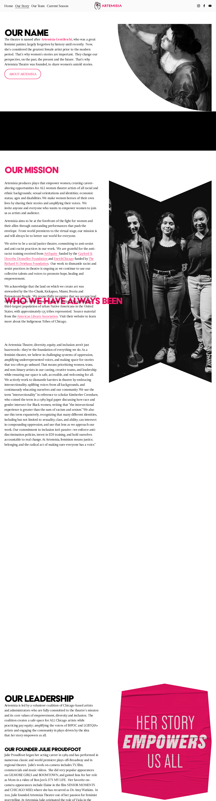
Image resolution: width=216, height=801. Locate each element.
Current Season (57, 6)
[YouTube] (210, 6)
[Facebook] (204, 6)
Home (8, 6)
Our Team (38, 6)
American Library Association (37, 316)
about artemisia (22, 74)
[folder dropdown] (22, 6)
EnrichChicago (64, 258)
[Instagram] (198, 6)
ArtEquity (51, 253)
